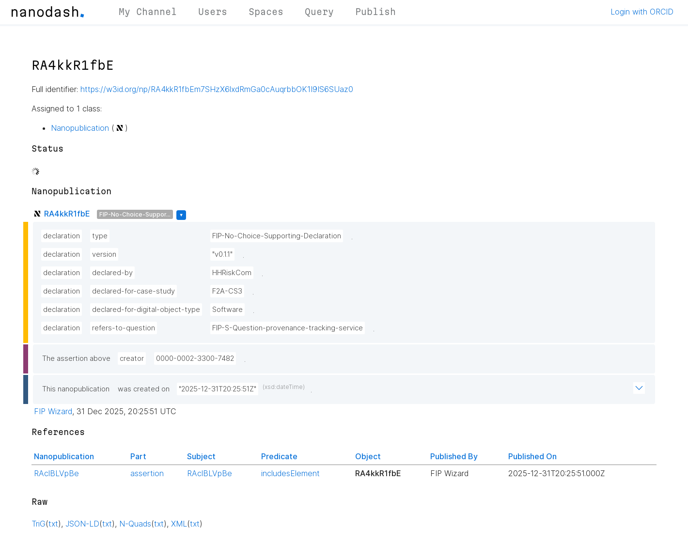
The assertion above (76, 358)
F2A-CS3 (227, 291)
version (104, 254)
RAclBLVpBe (56, 473)
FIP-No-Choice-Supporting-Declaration (276, 236)
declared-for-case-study (133, 291)
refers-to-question (123, 328)
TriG (38, 523)
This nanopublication (75, 389)
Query (319, 11)
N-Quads (135, 523)
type (100, 236)
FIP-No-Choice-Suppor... (135, 214)
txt (53, 523)
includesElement (290, 473)
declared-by (112, 272)
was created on (144, 389)
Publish (375, 11)
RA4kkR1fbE (67, 213)
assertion (147, 473)
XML (179, 523)
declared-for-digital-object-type (146, 309)
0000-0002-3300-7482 (195, 358)
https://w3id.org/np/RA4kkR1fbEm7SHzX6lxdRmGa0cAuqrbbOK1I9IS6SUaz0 (216, 89)
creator (132, 358)
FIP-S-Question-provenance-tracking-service (287, 328)
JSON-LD (82, 523)
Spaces (266, 11)
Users (212, 11)
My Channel (148, 11)
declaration (61, 236)
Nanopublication (80, 128)
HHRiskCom (231, 272)
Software (227, 309)
